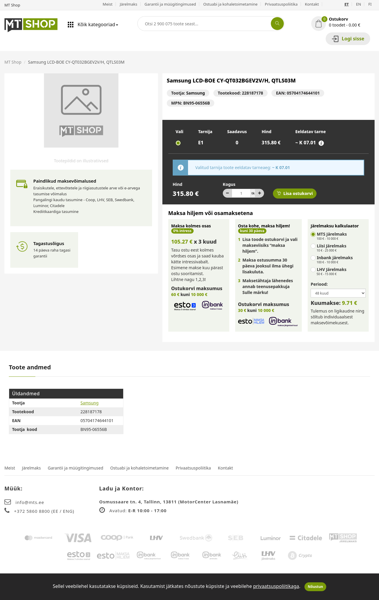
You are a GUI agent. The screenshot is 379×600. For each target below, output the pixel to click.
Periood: (319, 284)
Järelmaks (128, 4)
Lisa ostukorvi (295, 193)
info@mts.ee (30, 502)
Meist (107, 4)
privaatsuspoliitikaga (276, 586)
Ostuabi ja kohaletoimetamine (230, 4)
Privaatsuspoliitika (281, 4)
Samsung (195, 93)
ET (347, 4)
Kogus (229, 184)
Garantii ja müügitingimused (170, 4)
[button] (343, 22)
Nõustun (315, 586)
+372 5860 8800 (33, 511)
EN (358, 4)
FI (370, 4)
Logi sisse (348, 38)
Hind (177, 184)
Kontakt (312, 4)
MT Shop (13, 62)
